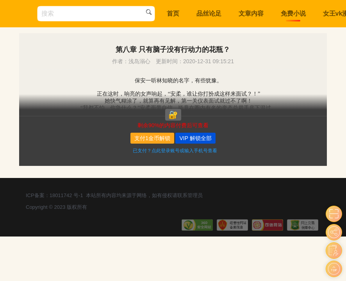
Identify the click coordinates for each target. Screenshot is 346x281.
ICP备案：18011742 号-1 (54, 195)
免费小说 (293, 13)
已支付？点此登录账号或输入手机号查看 (175, 150)
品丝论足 (208, 13)
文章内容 (251, 13)
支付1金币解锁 (152, 138)
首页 (173, 13)
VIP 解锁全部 (195, 138)
